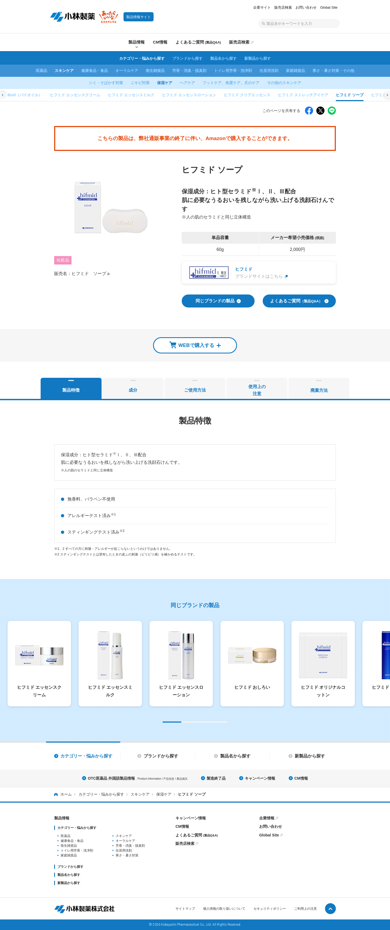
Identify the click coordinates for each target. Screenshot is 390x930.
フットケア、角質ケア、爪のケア (231, 83)
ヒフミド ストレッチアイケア (152, 95)
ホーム (66, 794)
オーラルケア (126, 70)
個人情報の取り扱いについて (224, 909)
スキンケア (64, 70)
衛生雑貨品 (155, 70)
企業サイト (262, 7)
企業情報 (266, 818)
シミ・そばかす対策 (106, 83)
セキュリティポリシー (269, 909)
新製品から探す (257, 58)
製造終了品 (216, 778)
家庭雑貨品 (295, 70)
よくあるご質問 (197, 835)
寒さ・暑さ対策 (127, 855)
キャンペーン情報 (260, 778)
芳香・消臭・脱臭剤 (189, 70)
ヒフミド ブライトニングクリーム (316, 95)
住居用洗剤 (268, 70)
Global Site (328, 7)
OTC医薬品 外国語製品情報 (137, 778)
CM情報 (301, 778)
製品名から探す (223, 58)
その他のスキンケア (284, 83)
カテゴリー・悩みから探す (142, 58)
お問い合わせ (306, 7)
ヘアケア (187, 83)
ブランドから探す (187, 58)
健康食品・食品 (94, 70)
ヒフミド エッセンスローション (38, 95)
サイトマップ (185, 909)
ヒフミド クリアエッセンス (96, 95)
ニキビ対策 (140, 83)
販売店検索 (283, 7)
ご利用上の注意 (305, 909)
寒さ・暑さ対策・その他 (333, 70)
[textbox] (299, 23)
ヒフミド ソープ (199, 95)
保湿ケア (164, 83)
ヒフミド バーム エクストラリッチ (250, 95)
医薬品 (41, 70)
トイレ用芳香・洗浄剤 (233, 70)
